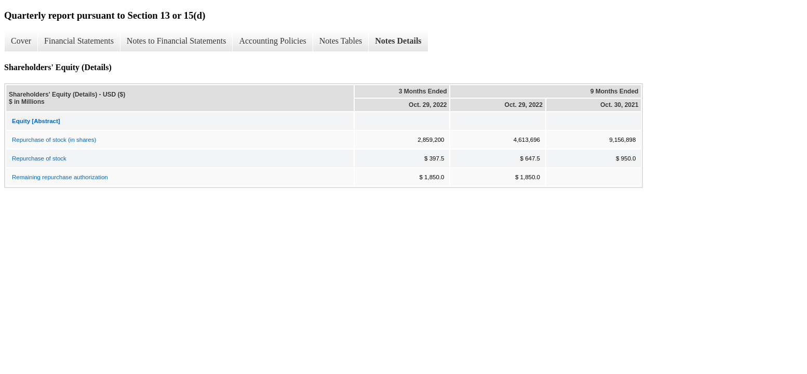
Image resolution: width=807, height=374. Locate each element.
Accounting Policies (272, 40)
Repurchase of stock (39, 158)
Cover (21, 40)
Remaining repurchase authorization (60, 177)
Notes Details (398, 40)
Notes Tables (340, 40)
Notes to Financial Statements (176, 40)
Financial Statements (79, 40)
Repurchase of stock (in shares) (54, 140)
